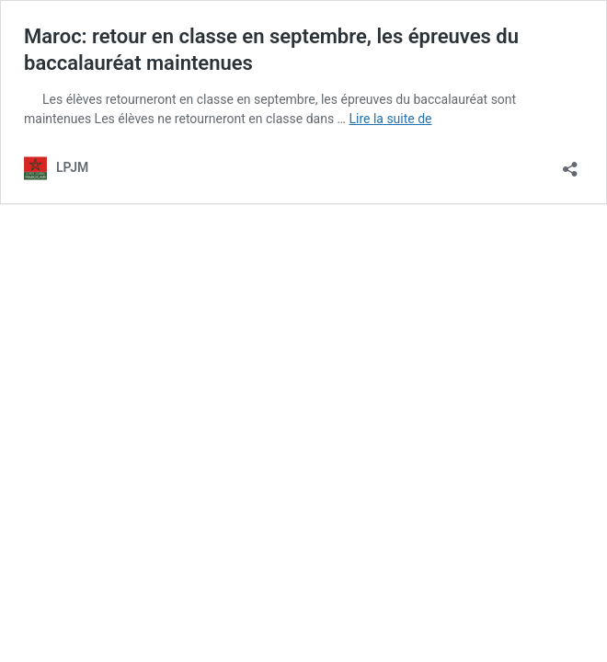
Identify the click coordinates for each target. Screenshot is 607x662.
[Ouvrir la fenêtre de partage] (570, 163)
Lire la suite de (390, 118)
